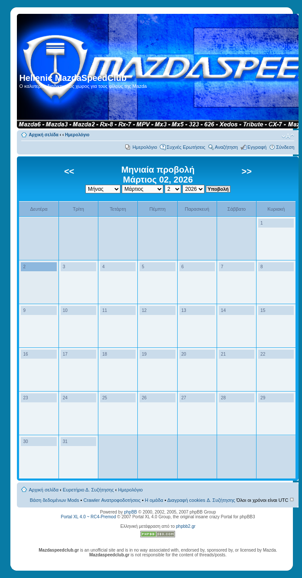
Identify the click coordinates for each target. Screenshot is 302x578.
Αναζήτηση (226, 147)
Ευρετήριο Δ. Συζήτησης (88, 489)
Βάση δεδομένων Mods (54, 500)
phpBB (130, 512)
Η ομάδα (154, 500)
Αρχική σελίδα (43, 134)
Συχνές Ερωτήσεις (186, 147)
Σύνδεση (285, 147)
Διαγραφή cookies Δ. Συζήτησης (201, 500)
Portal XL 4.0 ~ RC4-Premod (88, 516)
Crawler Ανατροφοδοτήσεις (111, 500)
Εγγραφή (256, 147)
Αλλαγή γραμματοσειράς (288, 136)
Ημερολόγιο (77, 134)
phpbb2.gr (185, 526)
